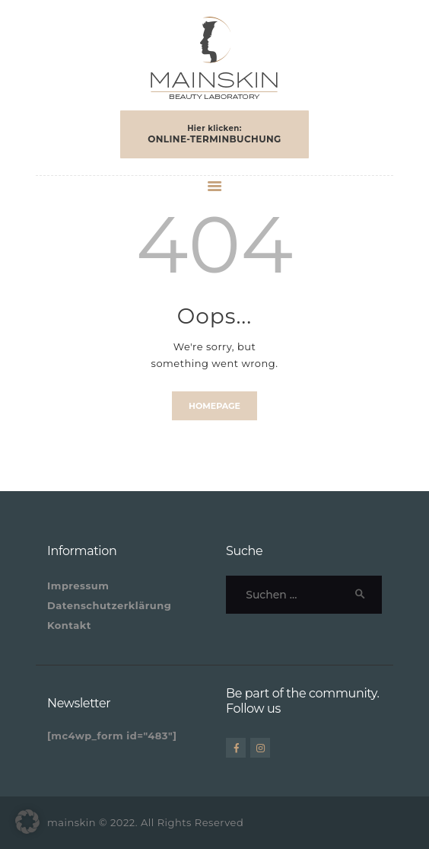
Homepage (214, 406)
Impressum (78, 585)
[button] (27, 821)
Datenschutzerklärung (109, 605)
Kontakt (69, 625)
